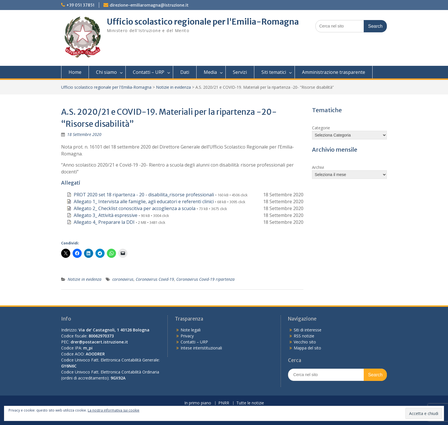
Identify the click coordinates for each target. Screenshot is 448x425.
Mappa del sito (307, 348)
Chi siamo (106, 72)
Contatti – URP (148, 72)
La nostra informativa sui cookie (113, 410)
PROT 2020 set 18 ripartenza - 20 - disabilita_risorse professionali (144, 194)
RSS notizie (304, 336)
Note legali (191, 330)
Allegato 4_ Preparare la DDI (104, 222)
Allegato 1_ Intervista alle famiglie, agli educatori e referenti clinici (144, 201)
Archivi (318, 167)
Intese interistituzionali (201, 348)
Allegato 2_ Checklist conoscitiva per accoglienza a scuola (134, 208)
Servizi (240, 72)
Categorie (321, 128)
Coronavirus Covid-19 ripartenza (205, 279)
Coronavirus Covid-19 (155, 279)
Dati (184, 72)
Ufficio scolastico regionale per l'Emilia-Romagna (203, 22)
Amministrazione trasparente (333, 72)
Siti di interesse (307, 330)
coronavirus (122, 279)
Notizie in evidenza (173, 87)
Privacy (187, 336)
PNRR (223, 403)
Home (75, 72)
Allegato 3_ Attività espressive (105, 215)
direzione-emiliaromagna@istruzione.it (149, 5)
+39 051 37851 (80, 5)
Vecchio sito (305, 342)
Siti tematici (273, 72)
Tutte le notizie (250, 403)
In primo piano (197, 403)
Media (210, 72)
